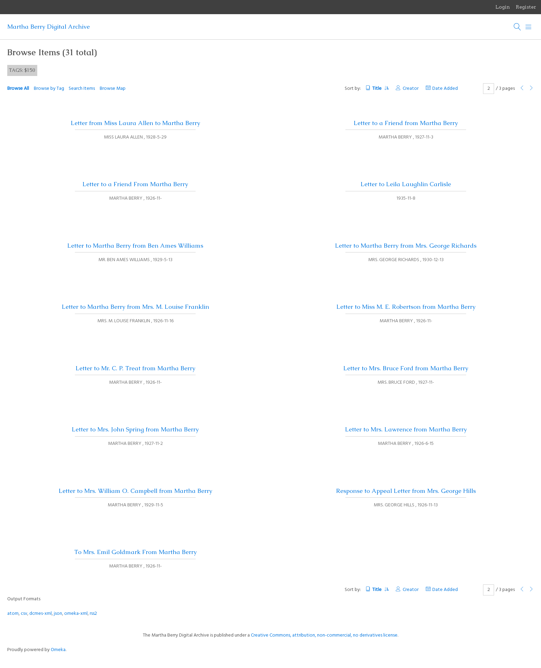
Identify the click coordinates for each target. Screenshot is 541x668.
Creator (411, 89)
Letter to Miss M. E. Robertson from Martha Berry (405, 307)
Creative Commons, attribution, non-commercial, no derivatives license (324, 635)
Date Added (445, 89)
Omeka (58, 650)
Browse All (18, 89)
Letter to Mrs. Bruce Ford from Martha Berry (405, 368)
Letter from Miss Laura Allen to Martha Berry (135, 123)
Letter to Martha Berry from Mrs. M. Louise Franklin (135, 307)
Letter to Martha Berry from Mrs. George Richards (405, 245)
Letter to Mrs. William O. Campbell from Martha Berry (135, 491)
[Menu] (528, 26)
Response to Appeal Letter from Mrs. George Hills (406, 491)
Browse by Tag (49, 89)
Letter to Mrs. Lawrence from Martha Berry (406, 429)
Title (380, 89)
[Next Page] (531, 89)
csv (24, 614)
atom (13, 614)
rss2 (93, 614)
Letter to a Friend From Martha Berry (135, 184)
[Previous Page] (522, 89)
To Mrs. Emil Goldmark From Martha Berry (135, 552)
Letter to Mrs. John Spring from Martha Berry (135, 429)
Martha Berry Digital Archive (48, 26)
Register (526, 7)
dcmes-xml (40, 614)
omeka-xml (76, 614)
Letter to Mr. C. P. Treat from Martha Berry (135, 368)
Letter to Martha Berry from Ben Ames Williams (135, 245)
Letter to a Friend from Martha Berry (406, 123)
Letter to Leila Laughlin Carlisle (406, 184)
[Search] (517, 26)
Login (502, 7)
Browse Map (113, 89)
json (58, 614)
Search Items (82, 89)
